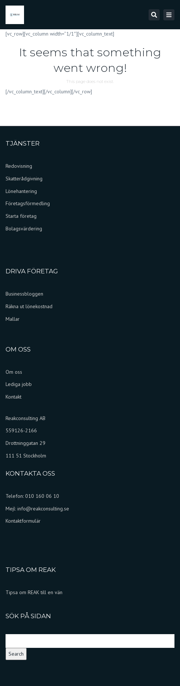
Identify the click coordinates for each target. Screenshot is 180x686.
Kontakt (13, 396)
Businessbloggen (24, 293)
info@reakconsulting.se (43, 508)
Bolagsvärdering (24, 228)
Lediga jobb (19, 384)
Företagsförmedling (28, 203)
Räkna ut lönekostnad (29, 306)
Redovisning (19, 166)
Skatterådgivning (24, 178)
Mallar (13, 319)
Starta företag (21, 216)
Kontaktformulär (23, 520)
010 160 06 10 (42, 496)
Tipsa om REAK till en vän (34, 592)
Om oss (14, 372)
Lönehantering (21, 191)
